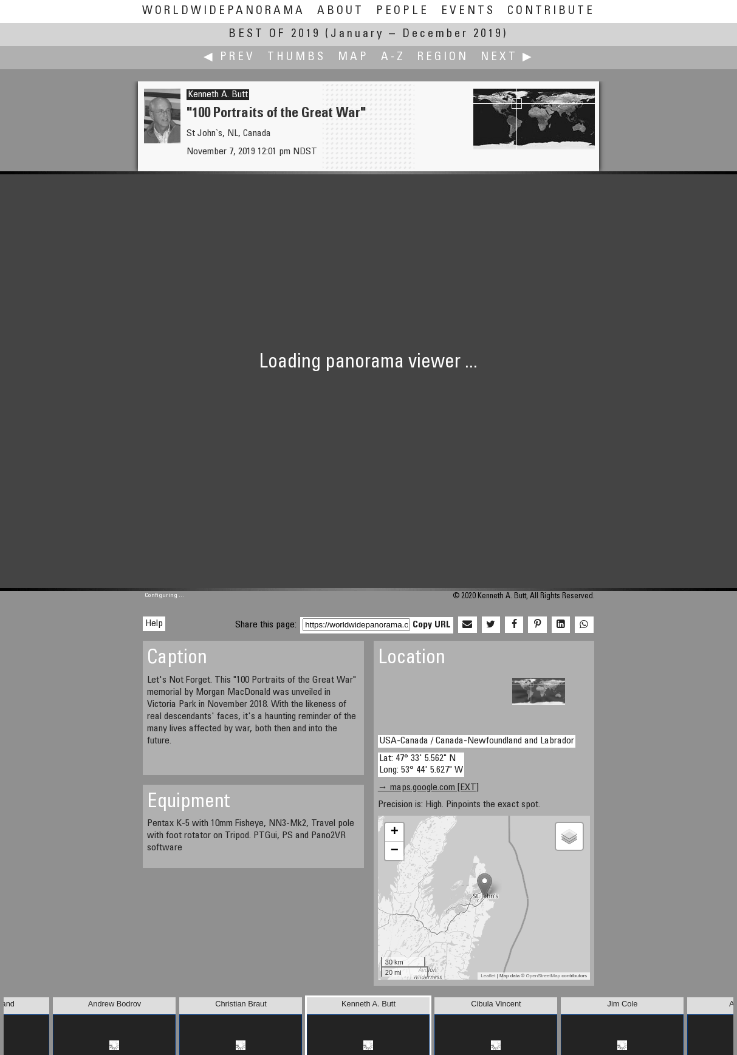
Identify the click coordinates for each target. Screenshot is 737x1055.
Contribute (551, 11)
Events (468, 11)
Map (353, 57)
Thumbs (296, 57)
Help (154, 624)
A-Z (393, 57)
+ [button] (395, 832)
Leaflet (488, 975)
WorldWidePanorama (223, 11)
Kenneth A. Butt (218, 95)
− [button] (395, 851)
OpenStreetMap (543, 975)
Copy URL (432, 625)
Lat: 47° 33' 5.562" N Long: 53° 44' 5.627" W (421, 764)
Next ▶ (507, 57)
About (340, 11)
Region (442, 57)
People (402, 11)
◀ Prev (229, 57)
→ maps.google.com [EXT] (428, 788)
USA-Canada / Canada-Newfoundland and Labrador (476, 741)
